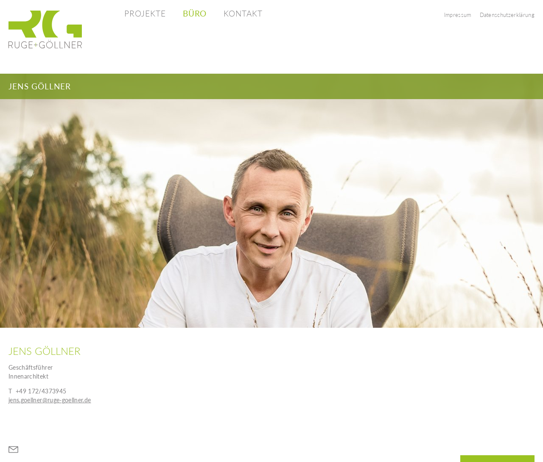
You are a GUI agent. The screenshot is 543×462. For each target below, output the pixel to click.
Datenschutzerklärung (507, 14)
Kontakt (243, 13)
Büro (195, 13)
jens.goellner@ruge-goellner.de (49, 400)
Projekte (145, 13)
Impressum (457, 14)
